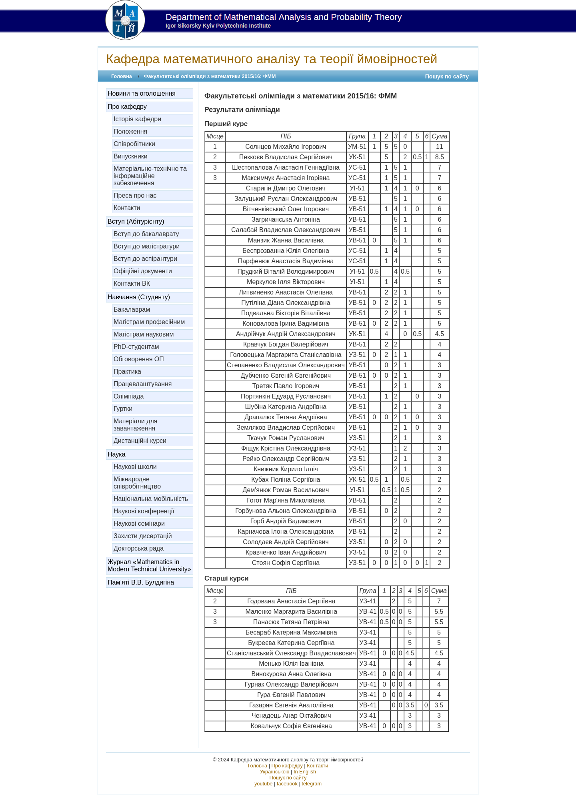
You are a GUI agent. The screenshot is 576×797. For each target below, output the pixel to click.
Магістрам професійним (149, 321)
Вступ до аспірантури (145, 258)
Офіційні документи (143, 271)
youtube (263, 784)
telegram (312, 784)
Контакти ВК (132, 283)
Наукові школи (135, 466)
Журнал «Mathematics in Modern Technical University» (149, 566)
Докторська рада (139, 548)
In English (305, 772)
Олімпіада (129, 396)
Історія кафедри (137, 119)
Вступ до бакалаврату (146, 233)
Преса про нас (135, 195)
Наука (117, 454)
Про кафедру (127, 106)
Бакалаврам (132, 309)
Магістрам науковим (144, 334)
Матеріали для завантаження (136, 425)
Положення (130, 131)
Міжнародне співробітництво (137, 483)
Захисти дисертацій (143, 536)
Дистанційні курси (140, 440)
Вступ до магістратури (147, 246)
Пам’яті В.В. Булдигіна (141, 582)
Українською (275, 772)
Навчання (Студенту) (139, 297)
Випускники (131, 156)
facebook (287, 784)
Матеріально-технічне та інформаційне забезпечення (150, 175)
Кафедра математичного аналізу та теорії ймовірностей (271, 59)
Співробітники (134, 143)
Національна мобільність (151, 498)
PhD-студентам (136, 346)
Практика (127, 371)
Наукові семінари (139, 523)
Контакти (127, 207)
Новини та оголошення (142, 93)
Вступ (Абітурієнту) (136, 221)
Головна (121, 76)
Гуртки (123, 408)
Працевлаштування (143, 383)
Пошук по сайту (447, 76)
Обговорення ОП (139, 359)
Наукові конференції (144, 511)
